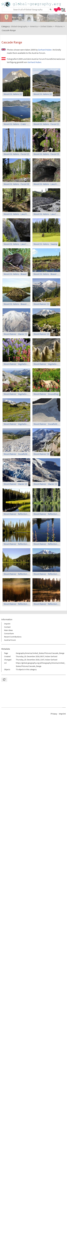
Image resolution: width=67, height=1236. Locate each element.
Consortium (9, 633)
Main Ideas (8, 630)
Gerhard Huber (45, 49)
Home (31, 4)
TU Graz (60, 9)
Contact (7, 627)
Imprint (7, 623)
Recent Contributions (12, 637)
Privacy (54, 713)
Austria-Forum (10, 640)
